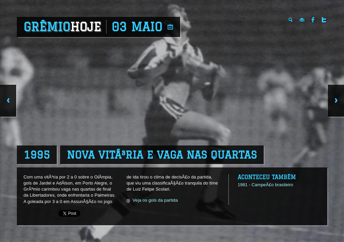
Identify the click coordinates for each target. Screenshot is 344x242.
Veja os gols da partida (155, 200)
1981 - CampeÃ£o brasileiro (265, 184)
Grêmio (62, 27)
